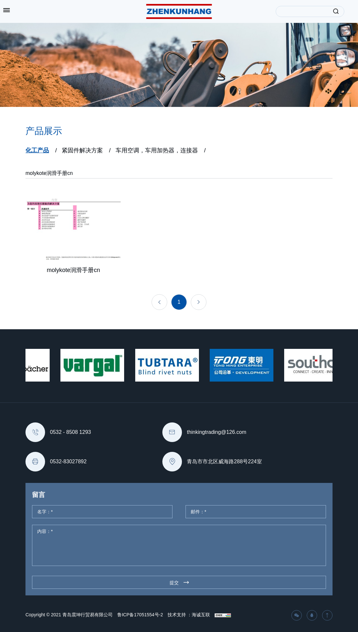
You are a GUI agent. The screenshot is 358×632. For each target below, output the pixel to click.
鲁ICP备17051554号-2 (140, 614)
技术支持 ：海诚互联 (189, 614)
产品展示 (43, 131)
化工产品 (37, 150)
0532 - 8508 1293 (70, 432)
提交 (174, 582)
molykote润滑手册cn (49, 173)
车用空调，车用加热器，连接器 (157, 150)
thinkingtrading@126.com (216, 432)
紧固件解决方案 (82, 150)
